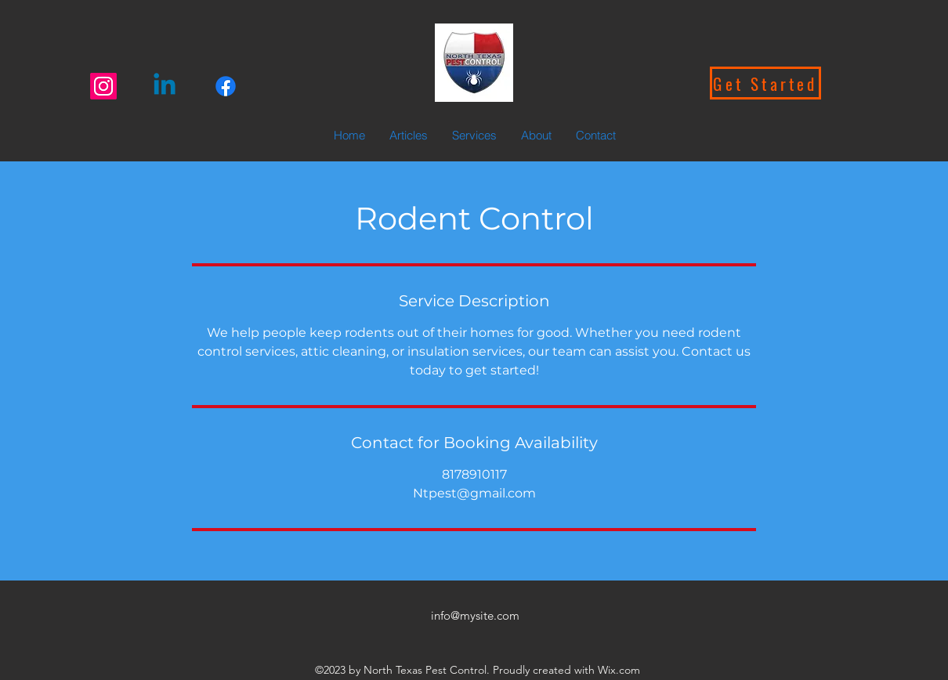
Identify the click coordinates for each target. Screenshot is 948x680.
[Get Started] (765, 83)
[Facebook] (225, 86)
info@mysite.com (475, 615)
